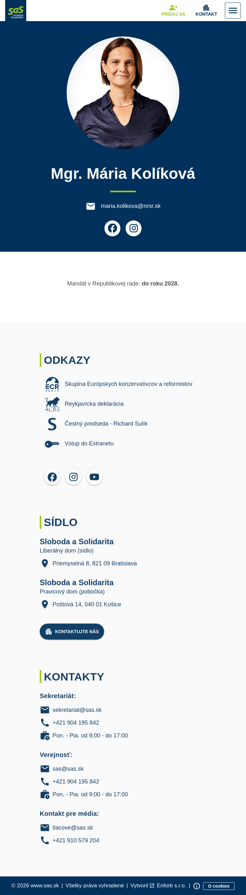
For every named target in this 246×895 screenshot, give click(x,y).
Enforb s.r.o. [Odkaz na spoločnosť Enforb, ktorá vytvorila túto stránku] (171, 886)
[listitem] (123, 388)
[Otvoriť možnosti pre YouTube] (94, 481)
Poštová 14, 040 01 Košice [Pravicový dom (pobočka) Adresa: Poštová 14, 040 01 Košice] (87, 608)
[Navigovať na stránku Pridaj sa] (173, 11)
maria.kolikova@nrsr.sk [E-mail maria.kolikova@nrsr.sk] (130, 206)
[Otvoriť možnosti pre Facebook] (112, 229)
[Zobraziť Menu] (233, 11)
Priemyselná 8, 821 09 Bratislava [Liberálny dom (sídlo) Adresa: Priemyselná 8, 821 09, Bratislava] (95, 567)
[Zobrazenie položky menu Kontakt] (206, 11)
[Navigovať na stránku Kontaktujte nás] (72, 636)
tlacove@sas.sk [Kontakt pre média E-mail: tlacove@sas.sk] (73, 832)
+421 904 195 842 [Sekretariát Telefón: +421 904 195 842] (76, 727)
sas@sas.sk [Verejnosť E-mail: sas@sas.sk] (68, 773)
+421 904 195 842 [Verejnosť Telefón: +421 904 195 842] (76, 786)
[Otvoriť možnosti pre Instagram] (134, 229)
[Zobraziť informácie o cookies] (219, 886)
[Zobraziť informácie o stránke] (197, 886)
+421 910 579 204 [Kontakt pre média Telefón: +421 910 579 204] (76, 845)
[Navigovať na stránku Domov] (15, 10)
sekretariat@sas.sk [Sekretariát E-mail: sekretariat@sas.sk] (77, 714)
